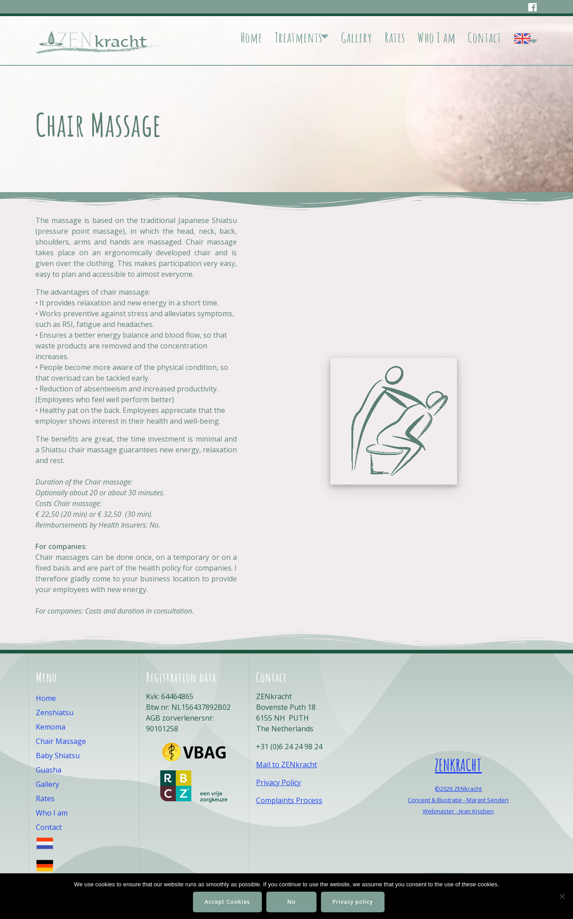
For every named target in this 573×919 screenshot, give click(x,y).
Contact (484, 38)
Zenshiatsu (54, 712)
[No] (561, 896)
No (291, 902)
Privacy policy (353, 902)
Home (251, 38)
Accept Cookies (227, 902)
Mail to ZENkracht (286, 764)
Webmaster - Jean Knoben (458, 811)
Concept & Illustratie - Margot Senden (458, 800)
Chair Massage (61, 741)
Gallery (356, 38)
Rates (395, 38)
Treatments (298, 38)
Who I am (436, 38)
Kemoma (50, 727)
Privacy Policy (278, 782)
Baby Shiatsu (58, 755)
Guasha (48, 770)
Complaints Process (289, 800)
